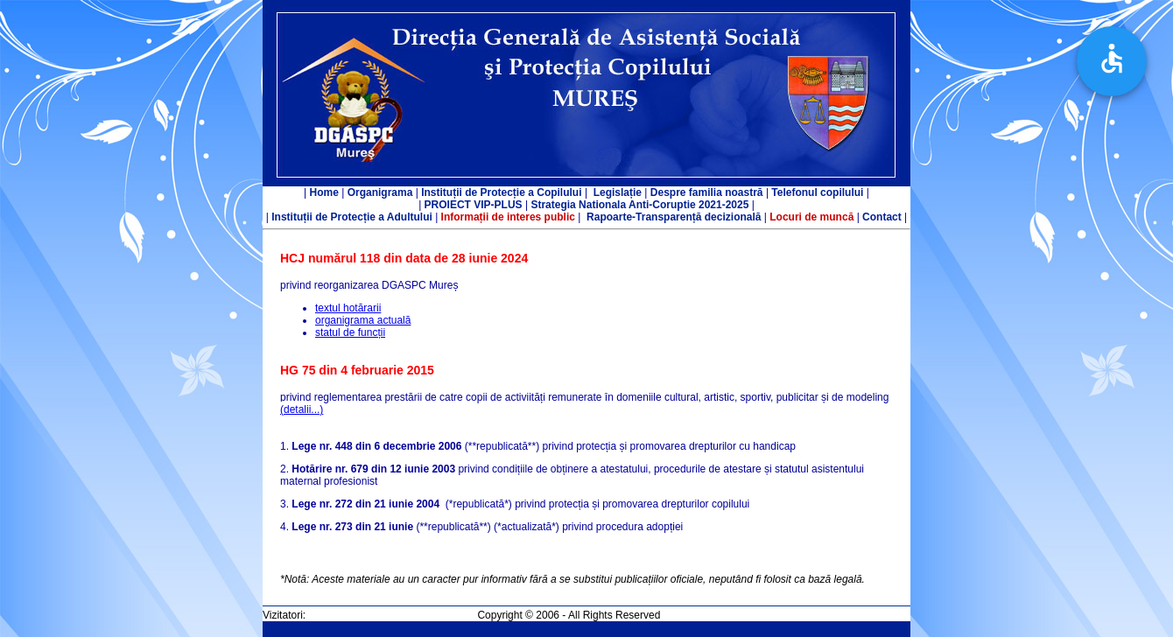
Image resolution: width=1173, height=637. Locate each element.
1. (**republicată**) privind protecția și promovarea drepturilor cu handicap (538, 446)
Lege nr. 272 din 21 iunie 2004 (365, 504)
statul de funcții (350, 332)
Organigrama (380, 192)
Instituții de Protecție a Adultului (351, 217)
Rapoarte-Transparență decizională (673, 217)
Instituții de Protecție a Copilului (501, 192)
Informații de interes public (508, 217)
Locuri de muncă (811, 217)
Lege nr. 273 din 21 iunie (352, 527)
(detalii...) (301, 409)
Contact (881, 217)
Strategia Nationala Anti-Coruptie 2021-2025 (639, 205)
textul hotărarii (348, 308)
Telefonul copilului (817, 192)
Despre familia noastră (706, 192)
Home (324, 192)
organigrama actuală (363, 320)
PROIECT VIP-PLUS (474, 205)
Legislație (618, 192)
